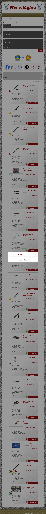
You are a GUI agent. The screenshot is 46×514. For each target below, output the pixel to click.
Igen (20, 259)
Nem (25, 259)
